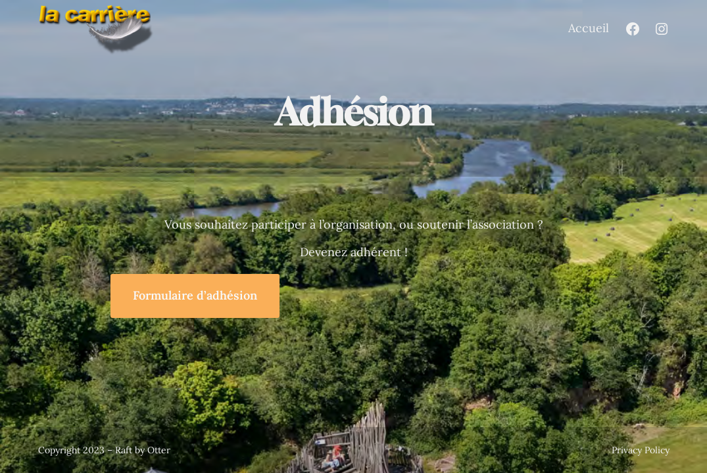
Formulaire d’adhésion (195, 295)
